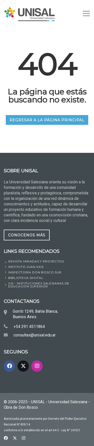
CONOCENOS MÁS (26, 235)
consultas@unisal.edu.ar (35, 335)
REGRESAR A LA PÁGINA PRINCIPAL (47, 120)
